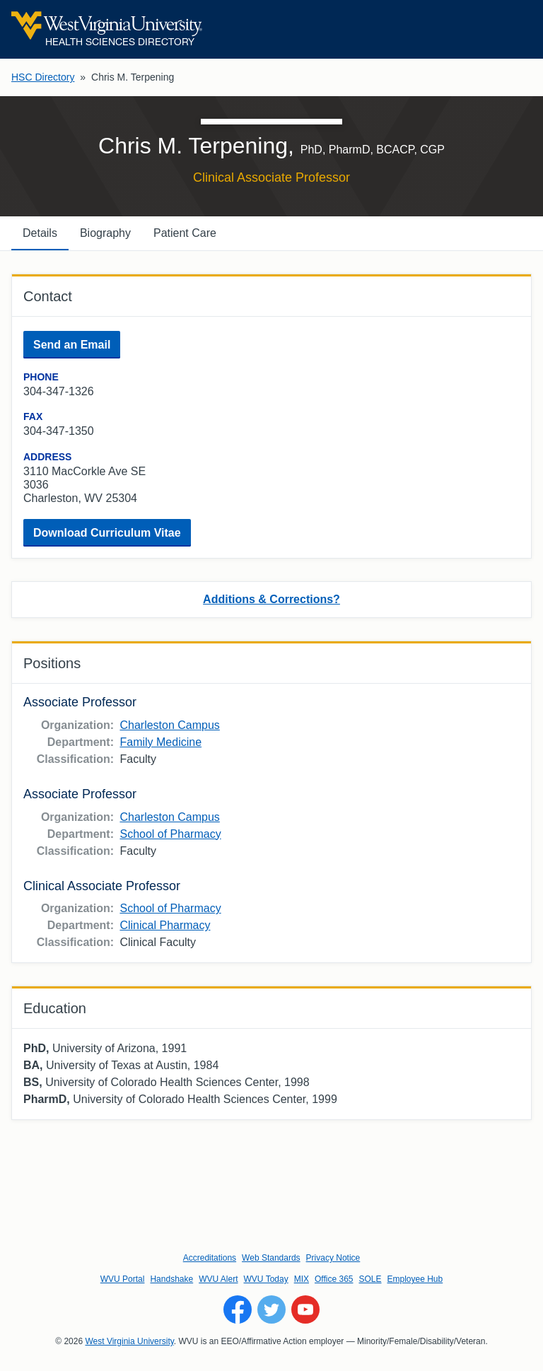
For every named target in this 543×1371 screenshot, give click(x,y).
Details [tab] (40, 233)
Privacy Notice (333, 1258)
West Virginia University (129, 1341)
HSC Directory (42, 77)
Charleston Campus (169, 725)
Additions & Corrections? (271, 599)
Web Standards (271, 1258)
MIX (301, 1279)
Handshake (171, 1279)
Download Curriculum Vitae (107, 533)
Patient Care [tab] (184, 233)
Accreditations (209, 1258)
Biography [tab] (105, 233)
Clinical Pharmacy (164, 925)
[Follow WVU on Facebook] (237, 1309)
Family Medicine (160, 742)
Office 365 (334, 1279)
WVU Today (266, 1279)
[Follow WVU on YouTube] (305, 1309)
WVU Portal (122, 1279)
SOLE (369, 1279)
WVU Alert (218, 1279)
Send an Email (71, 345)
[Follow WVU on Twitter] (271, 1309)
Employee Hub (415, 1279)
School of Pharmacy (170, 834)
